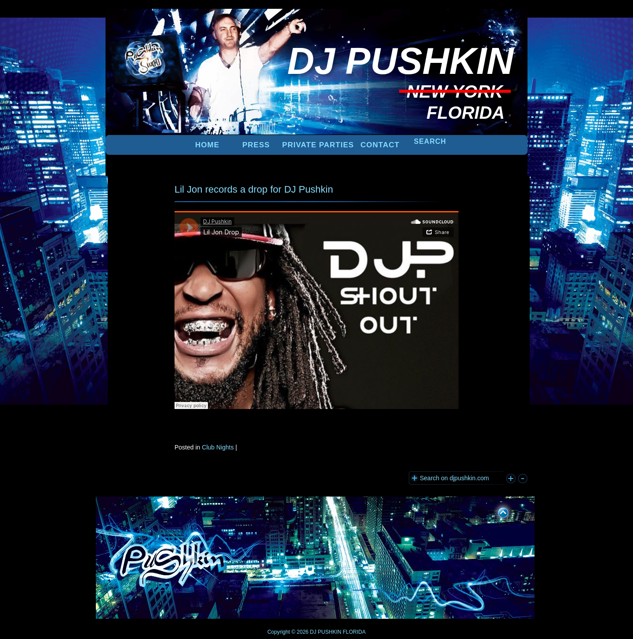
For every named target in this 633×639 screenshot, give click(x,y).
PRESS (256, 145)
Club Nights (217, 447)
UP (497, 511)
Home (207, 145)
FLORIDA (354, 632)
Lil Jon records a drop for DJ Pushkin (254, 189)
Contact (380, 145)
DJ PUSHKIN (325, 632)
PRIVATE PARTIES (318, 145)
